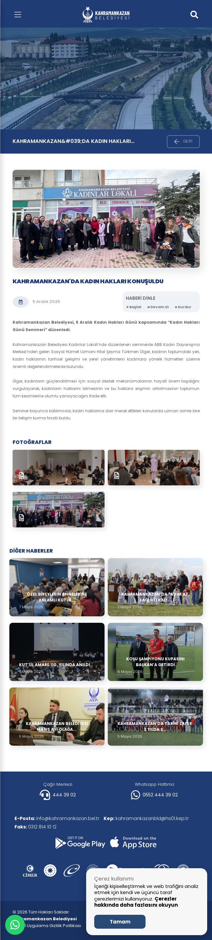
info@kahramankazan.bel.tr (58, 818)
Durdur (182, 307)
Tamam (120, 921)
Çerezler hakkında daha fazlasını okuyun (136, 902)
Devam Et (158, 307)
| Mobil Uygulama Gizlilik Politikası (47, 926)
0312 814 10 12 (37, 827)
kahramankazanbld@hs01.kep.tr (149, 818)
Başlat (134, 307)
